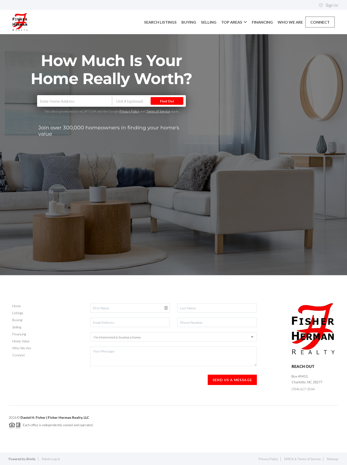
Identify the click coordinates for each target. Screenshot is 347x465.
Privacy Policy (130, 111)
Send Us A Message (232, 380)
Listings (17, 313)
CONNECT (320, 22)
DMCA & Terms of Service (302, 459)
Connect (18, 355)
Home (16, 306)
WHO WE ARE (290, 22)
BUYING (188, 22)
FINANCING (262, 22)
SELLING (208, 22)
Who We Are (21, 348)
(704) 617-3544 (303, 389)
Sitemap (332, 459)
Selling (16, 327)
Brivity (31, 459)
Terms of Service (158, 111)
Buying (17, 320)
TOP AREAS (234, 22)
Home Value (21, 341)
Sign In (328, 5)
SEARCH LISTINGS (160, 22)
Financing (19, 334)
